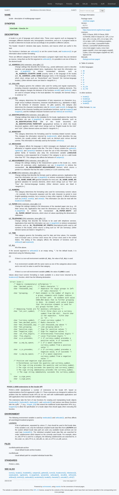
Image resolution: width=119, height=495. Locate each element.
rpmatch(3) (31, 151)
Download (112, 4)
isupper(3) (69, 109)
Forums (69, 4)
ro (83, 82)
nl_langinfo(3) (25, 71)
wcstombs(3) (39, 477)
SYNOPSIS (10, 23)
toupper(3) (18, 112)
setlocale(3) (35, 51)
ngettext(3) (19, 151)
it (83, 78)
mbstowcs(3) (71, 473)
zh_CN (85, 87)
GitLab (85, 4)
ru (83, 84)
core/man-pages (88, 21)
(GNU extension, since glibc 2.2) (26, 65)
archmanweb (47, 486)
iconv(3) (62, 107)
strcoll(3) (57, 90)
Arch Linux (13, 3)
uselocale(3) (47, 402)
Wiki (77, 4)
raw (94, 107)
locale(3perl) (87, 101)
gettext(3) (72, 148)
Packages (59, 4)
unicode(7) (64, 477)
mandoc (58, 486)
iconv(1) (53, 107)
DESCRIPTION (11, 34)
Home (50, 4)
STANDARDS (11, 460)
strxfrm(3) (67, 90)
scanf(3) (31, 199)
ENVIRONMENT (12, 414)
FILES (7, 444)
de (84, 71)
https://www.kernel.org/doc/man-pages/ (97, 30)
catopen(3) (60, 157)
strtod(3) (41, 199)
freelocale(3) (24, 402)
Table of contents (87, 63)
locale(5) (48, 477)
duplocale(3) (33, 402)
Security (94, 4)
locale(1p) (86, 99)
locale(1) (19, 473)
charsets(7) (56, 477)
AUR (102, 4)
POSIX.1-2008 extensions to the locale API (24, 387)
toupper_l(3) (31, 404)
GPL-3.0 (36, 490)
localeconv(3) (66, 51)
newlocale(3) (14, 402)
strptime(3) (30, 242)
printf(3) (24, 199)
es (84, 73)
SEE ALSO (10, 469)
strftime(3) (18, 242)
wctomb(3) (68, 112)
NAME (8, 15)
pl (83, 80)
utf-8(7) (71, 477)
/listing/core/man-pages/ (91, 59)
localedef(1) (27, 432)
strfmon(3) (60, 141)
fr (83, 75)
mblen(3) (59, 112)
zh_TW (85, 89)
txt (91, 107)
